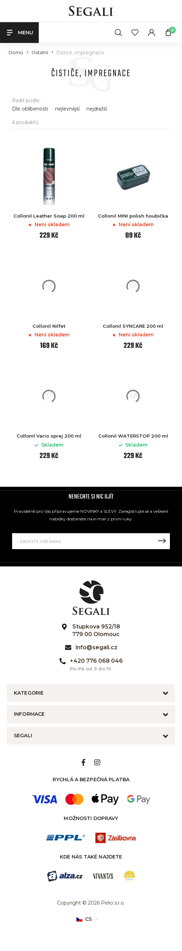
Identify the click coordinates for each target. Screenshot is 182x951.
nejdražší (97, 109)
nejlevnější (67, 109)
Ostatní (39, 52)
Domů (16, 52)
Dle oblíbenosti (30, 109)
